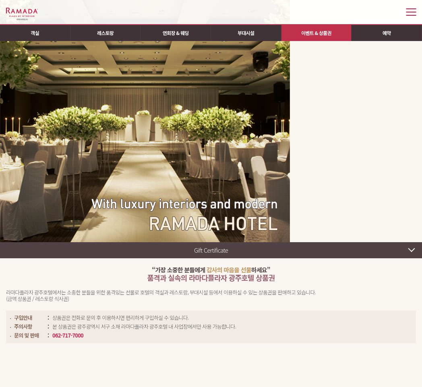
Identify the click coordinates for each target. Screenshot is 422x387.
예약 (387, 32)
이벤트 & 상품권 (316, 32)
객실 (35, 32)
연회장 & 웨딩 (176, 32)
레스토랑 (105, 32)
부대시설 (246, 32)
